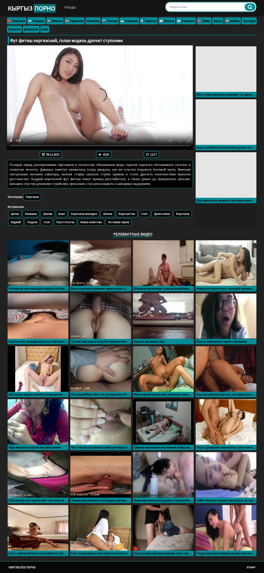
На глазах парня (118, 222)
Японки (167, 21)
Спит (144, 214)
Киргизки (16, 21)
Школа (107, 214)
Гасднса (32, 222)
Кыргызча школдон (84, 214)
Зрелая (47, 214)
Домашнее (31, 29)
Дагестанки (162, 214)
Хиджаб (16, 222)
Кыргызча (182, 214)
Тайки (204, 21)
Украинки (129, 21)
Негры (217, 21)
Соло (46, 222)
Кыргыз (32, 8)
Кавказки (93, 21)
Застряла (249, 21)
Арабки (232, 21)
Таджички (74, 21)
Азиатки (148, 21)
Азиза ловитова (91, 222)
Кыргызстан (126, 214)
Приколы (14, 29)
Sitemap (251, 567)
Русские (110, 21)
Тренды (70, 7)
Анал (45, 29)
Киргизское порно (22, 567)
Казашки (36, 21)
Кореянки (185, 21)
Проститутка (65, 222)
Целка (15, 214)
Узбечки (55, 21)
